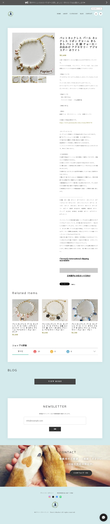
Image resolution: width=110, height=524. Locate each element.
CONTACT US (81, 473)
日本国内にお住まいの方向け (79, 276)
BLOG (82, 13)
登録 (55, 429)
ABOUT (65, 13)
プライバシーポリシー (47, 493)
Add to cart (78, 270)
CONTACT (89, 13)
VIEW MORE (55, 381)
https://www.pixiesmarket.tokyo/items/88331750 (76, 122)
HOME (59, 13)
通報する (73, 284)
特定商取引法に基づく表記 (65, 493)
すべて (20, 351)
